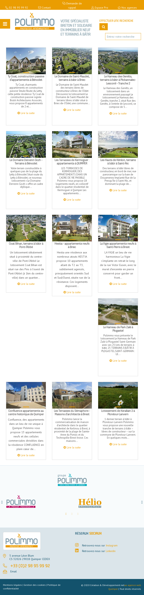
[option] (37, 502)
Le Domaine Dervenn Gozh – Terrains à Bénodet (26, 161)
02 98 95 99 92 (16, 7)
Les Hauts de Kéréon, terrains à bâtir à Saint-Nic (118, 161)
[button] (2, 502)
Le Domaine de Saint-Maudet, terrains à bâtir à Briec (72, 78)
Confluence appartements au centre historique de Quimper (26, 412)
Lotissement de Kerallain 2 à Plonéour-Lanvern (118, 412)
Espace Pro (99, 7)
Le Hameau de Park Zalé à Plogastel (118, 329)
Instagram (112, 545)
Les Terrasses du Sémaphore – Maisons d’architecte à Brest (72, 412)
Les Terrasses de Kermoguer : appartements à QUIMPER (72, 161)
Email (13, 571)
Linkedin (111, 551)
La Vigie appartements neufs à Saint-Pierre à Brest (118, 245)
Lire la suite (28, 113)
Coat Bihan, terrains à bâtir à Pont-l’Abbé (26, 245)
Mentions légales (12, 584)
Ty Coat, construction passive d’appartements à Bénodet (26, 78)
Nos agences (127, 7)
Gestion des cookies (35, 584)
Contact (44, 7)
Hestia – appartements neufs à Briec (72, 245)
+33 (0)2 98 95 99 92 (30, 566)
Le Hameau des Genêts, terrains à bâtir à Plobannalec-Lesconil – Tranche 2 (118, 80)
